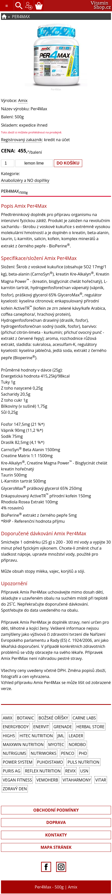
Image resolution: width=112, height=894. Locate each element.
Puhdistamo (50, 762)
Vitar (100, 780)
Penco (67, 753)
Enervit (41, 726)
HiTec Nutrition (36, 736)
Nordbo (77, 744)
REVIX (70, 771)
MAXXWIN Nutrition (23, 744)
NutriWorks (43, 753)
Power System (17, 762)
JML (60, 736)
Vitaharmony (77, 780)
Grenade (62, 726)
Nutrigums (14, 753)
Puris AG (11, 771)
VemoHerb (47, 780)
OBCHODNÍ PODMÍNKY (56, 810)
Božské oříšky (53, 718)
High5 (9, 736)
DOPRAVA (56, 822)
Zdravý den (15, 789)
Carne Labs (84, 718)
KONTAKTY (56, 835)
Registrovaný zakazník (21, 139)
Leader (76, 736)
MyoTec (56, 744)
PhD (83, 753)
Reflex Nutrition (42, 771)
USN (84, 771)
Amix (23, 100)
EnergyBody (16, 726)
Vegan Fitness (17, 780)
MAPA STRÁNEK (56, 847)
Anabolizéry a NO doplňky (25, 180)
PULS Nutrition (83, 762)
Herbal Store (90, 726)
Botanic (25, 718)
